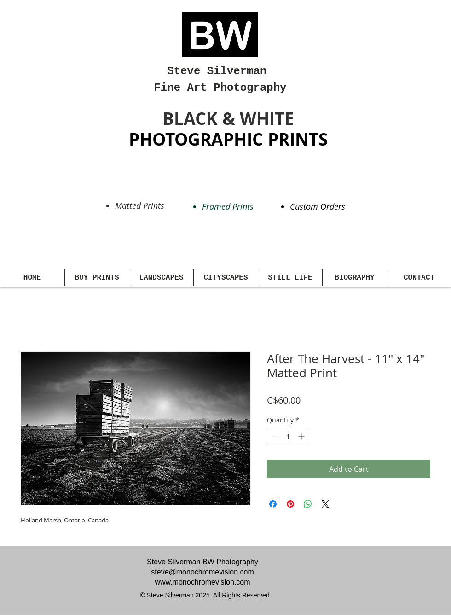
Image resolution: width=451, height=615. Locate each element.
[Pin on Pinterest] (290, 504)
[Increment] (302, 436)
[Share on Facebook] (272, 504)
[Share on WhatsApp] (307, 504)
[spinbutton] (288, 436)
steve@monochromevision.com (202, 572)
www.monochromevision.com (202, 582)
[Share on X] (325, 504)
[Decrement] (274, 436)
